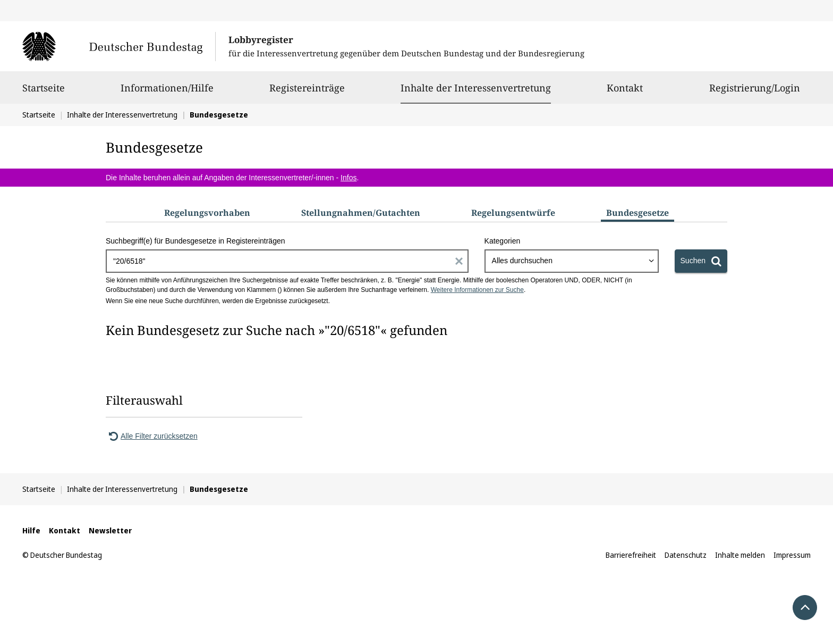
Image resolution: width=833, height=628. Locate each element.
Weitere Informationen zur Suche (477, 290)
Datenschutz (686, 555)
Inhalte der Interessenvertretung (476, 88)
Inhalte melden (740, 555)
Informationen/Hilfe (167, 92)
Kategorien (502, 241)
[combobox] (571, 261)
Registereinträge (307, 92)
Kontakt (625, 92)
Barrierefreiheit (631, 555)
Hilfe (31, 530)
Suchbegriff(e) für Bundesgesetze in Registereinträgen (195, 241)
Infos (348, 177)
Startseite (43, 92)
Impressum (792, 555)
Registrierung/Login (755, 92)
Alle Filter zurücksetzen (152, 436)
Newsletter (110, 530)
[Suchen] (701, 261)
